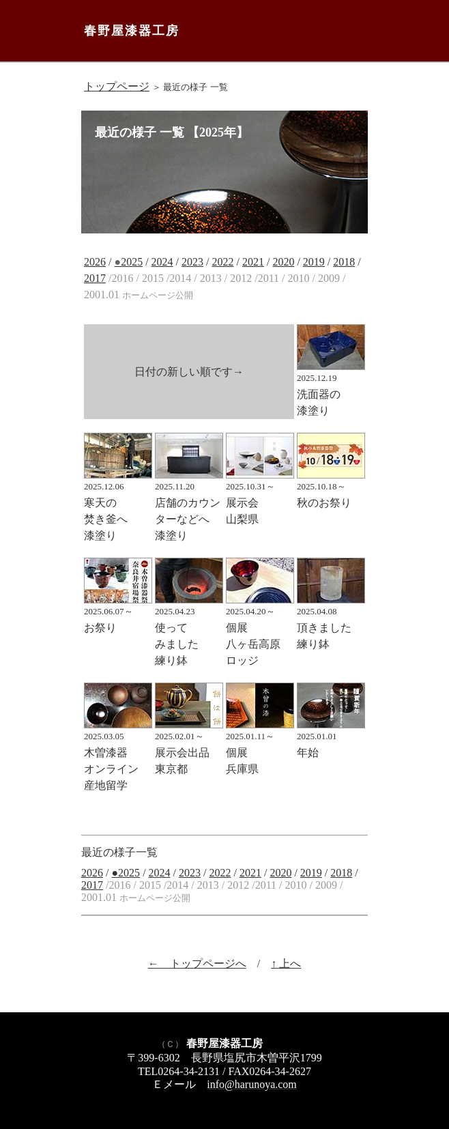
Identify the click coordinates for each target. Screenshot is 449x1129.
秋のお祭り (331, 489)
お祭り (118, 614)
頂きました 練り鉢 (331, 622)
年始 (331, 739)
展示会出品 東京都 (189, 747)
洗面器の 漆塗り (331, 389)
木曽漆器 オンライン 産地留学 (118, 755)
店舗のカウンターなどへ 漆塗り (189, 505)
